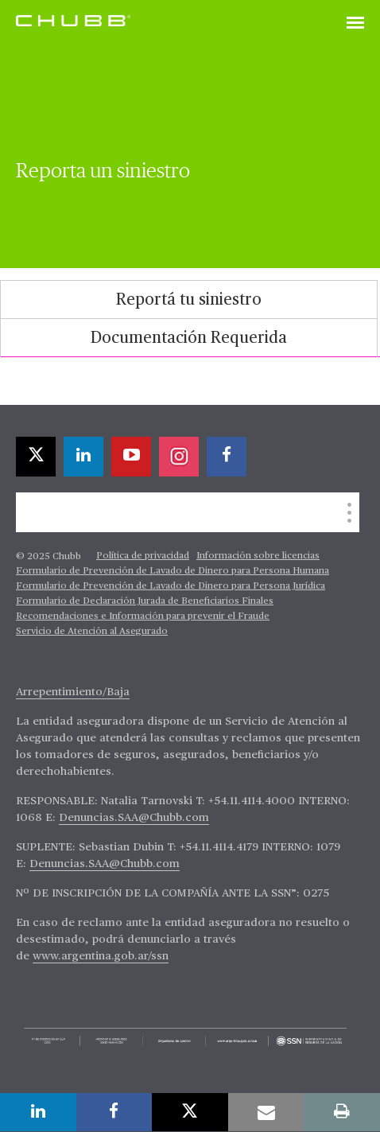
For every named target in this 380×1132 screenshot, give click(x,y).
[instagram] (179, 457)
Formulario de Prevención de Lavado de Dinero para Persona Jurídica (170, 586)
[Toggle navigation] (355, 24)
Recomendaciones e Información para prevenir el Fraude (142, 616)
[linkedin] (83, 457)
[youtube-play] (131, 457)
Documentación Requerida (189, 338)
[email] (266, 1112)
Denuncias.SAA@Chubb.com (134, 817)
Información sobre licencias (258, 556)
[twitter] (36, 457)
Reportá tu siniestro (189, 300)
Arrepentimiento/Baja (73, 692)
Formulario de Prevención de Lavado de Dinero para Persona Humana (172, 571)
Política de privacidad (142, 556)
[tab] (189, 299)
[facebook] (226, 457)
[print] (342, 1112)
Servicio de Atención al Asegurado (92, 631)
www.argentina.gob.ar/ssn (101, 956)
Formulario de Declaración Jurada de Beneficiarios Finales (144, 601)
